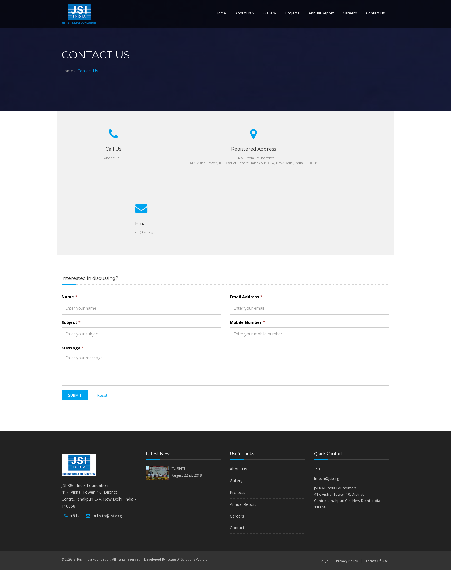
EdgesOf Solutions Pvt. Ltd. (187, 559)
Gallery (269, 13)
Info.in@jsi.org (107, 515)
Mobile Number (247, 322)
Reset (102, 395)
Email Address (246, 296)
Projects (292, 13)
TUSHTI (178, 468)
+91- (74, 515)
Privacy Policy (347, 560)
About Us (244, 13)
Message (73, 348)
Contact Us (375, 13)
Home (221, 13)
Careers (350, 13)
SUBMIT (74, 395)
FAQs (324, 560)
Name (69, 296)
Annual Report (321, 13)
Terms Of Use (377, 560)
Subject (71, 322)
